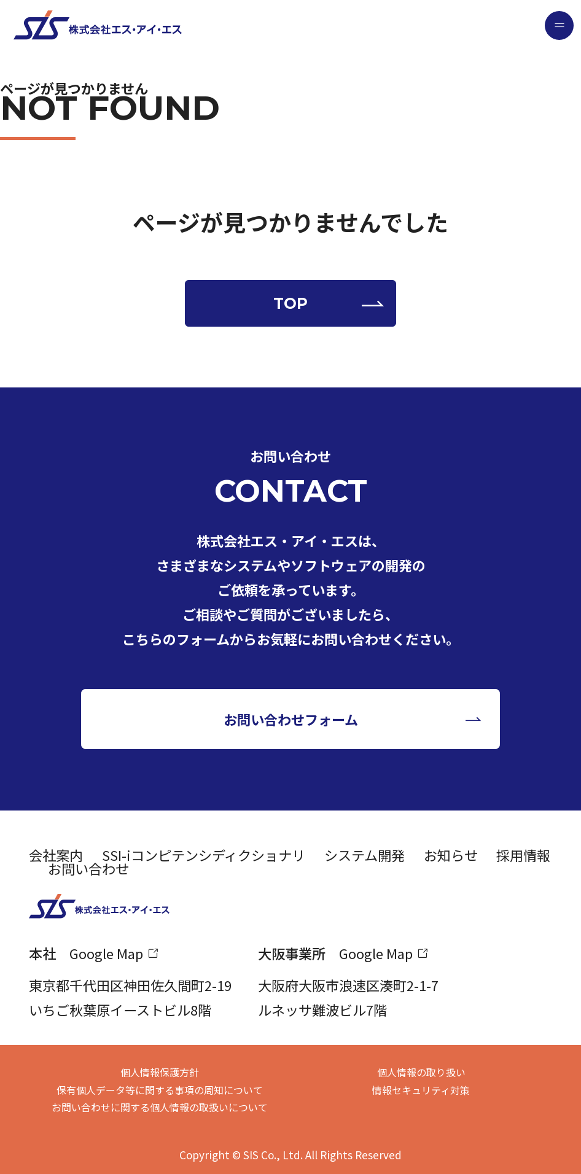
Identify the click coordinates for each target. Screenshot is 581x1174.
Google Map (106, 953)
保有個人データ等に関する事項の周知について (160, 1090)
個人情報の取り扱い (421, 1072)
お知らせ (451, 854)
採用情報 (523, 854)
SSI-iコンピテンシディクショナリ (203, 854)
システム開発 (364, 854)
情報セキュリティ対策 (421, 1090)
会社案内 (56, 854)
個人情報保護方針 (159, 1072)
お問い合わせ (88, 868)
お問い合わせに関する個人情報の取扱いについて (160, 1107)
